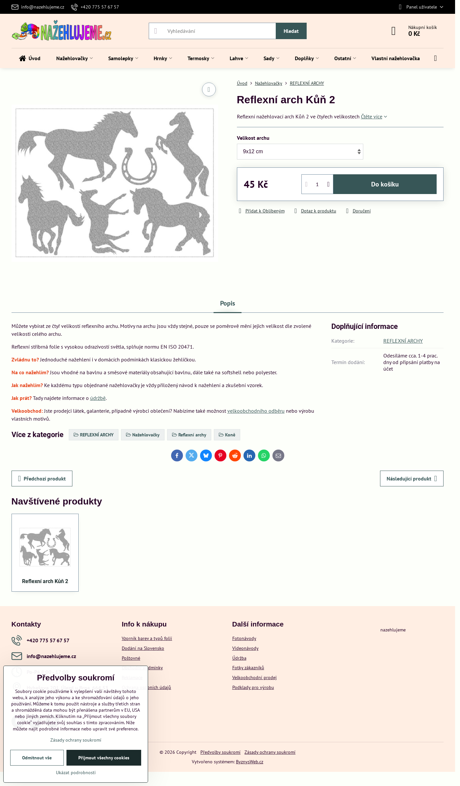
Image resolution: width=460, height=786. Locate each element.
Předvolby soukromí (220, 752)
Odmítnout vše (37, 758)
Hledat (291, 31)
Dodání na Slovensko (143, 648)
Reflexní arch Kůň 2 (45, 581)
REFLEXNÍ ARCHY (403, 340)
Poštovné (131, 658)
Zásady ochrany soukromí (269, 752)
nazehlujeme (393, 630)
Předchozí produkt (42, 478)
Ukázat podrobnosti (76, 772)
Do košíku (385, 184)
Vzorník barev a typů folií (147, 638)
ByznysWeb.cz (249, 762)
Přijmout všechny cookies (103, 758)
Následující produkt (412, 478)
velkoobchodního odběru (256, 410)
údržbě (98, 398)
